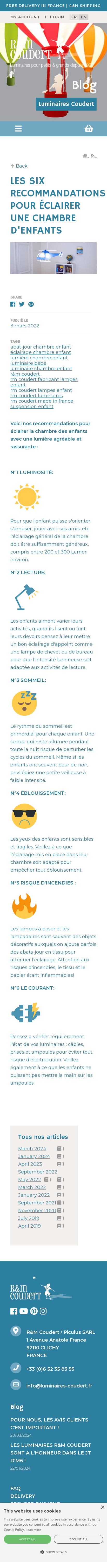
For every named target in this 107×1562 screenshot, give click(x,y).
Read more (33, 1530)
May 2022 (29, 1180)
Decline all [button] (78, 1539)
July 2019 (28, 1218)
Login (57, 17)
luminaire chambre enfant (41, 368)
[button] (18, 128)
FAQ (15, 1488)
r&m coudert (25, 374)
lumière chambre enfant (39, 358)
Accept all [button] (27, 1539)
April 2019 (29, 1226)
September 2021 (37, 1203)
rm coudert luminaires (36, 396)
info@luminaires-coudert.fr (59, 1386)
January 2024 (34, 1156)
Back (19, 166)
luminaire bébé (28, 363)
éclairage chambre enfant (40, 352)
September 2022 (37, 1172)
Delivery (22, 1496)
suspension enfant (32, 406)
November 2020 (37, 1210)
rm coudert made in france (41, 401)
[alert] (53, 1532)
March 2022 (32, 1187)
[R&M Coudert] (51, 48)
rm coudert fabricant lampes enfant (44, 382)
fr (74, 17)
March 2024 (32, 1149)
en (84, 17)
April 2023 (30, 1164)
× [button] (102, 1507)
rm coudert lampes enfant (41, 390)
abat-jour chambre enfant (40, 347)
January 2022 (34, 1195)
